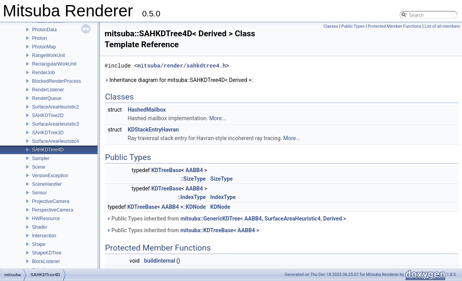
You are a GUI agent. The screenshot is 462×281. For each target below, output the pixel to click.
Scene (38, 167)
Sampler (41, 158)
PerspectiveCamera (52, 210)
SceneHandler (47, 184)
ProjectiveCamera (50, 201)
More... (217, 118)
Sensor (39, 193)
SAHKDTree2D (48, 115)
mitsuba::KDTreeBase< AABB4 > (219, 230)
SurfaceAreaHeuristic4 (55, 141)
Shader (39, 227)
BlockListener (46, 261)
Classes (330, 26)
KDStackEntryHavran (153, 129)
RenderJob (43, 72)
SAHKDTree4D (48, 150)
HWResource (46, 218)
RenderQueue (46, 98)
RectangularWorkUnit (54, 64)
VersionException (50, 175)
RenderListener (48, 89)
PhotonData (44, 29)
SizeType (194, 179)
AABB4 (194, 170)
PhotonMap (44, 47)
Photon (39, 38)
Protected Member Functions (394, 26)
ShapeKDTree (47, 253)
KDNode (196, 207)
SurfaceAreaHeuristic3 (55, 124)
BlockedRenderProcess (56, 81)
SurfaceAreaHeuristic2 (55, 107)
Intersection (44, 235)
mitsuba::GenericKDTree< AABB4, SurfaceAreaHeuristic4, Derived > (263, 218)
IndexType (193, 197)
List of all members (442, 26)
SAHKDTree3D (48, 132)
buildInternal (159, 261)
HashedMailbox (147, 110)
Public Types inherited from (226, 218)
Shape (39, 244)
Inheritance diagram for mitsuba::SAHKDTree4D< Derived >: (179, 80)
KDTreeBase (166, 170)
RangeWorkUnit (48, 55)
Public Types (353, 26)
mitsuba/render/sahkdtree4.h (181, 65)
